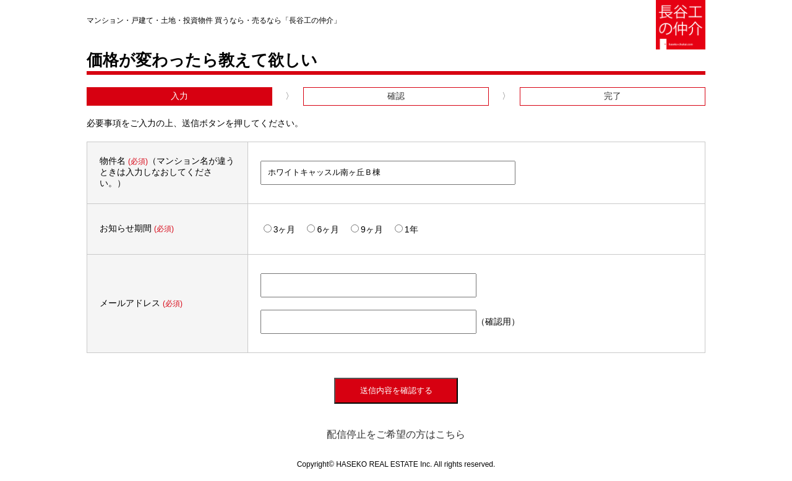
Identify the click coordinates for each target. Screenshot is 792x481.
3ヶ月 (280, 229)
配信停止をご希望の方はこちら (396, 434)
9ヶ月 (367, 229)
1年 (406, 229)
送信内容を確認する (396, 390)
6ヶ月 (323, 229)
